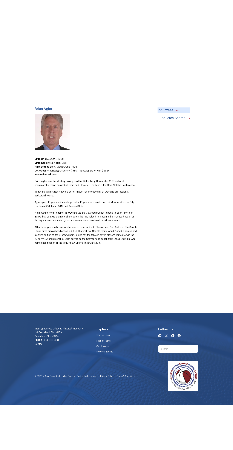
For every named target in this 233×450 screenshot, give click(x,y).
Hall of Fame (103, 340)
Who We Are (103, 335)
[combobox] (174, 349)
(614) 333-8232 (51, 340)
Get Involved (103, 346)
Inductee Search (177, 118)
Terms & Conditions (126, 376)
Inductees (169, 110)
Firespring (92, 376)
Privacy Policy (106, 376)
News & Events (104, 351)
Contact (39, 344)
